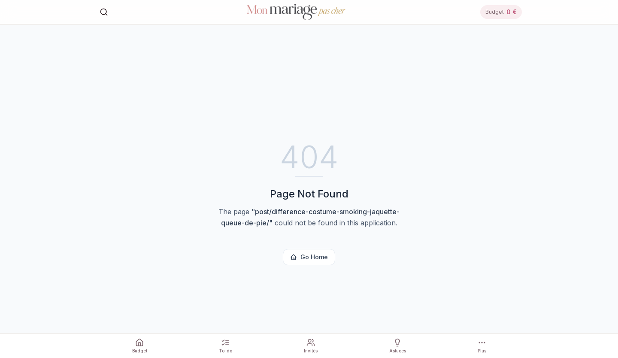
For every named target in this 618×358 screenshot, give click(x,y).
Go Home (309, 257)
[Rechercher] (104, 12)
